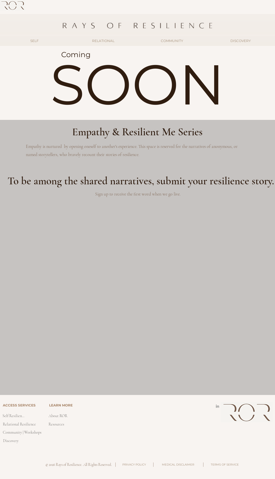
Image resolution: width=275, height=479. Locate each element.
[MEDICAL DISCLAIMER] (178, 464)
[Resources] (56, 424)
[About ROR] (58, 415)
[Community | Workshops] (22, 432)
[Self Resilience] (14, 415)
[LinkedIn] (217, 406)
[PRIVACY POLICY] (134, 464)
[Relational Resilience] (19, 424)
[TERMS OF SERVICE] (224, 464)
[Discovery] (11, 440)
